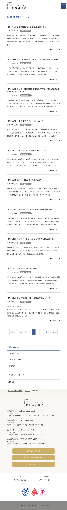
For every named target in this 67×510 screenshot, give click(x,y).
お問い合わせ (33, 464)
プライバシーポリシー (46, 480)
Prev (20, 332)
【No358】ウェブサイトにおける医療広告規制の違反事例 (31, 239)
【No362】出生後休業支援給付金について (25, 121)
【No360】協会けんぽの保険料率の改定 (24, 180)
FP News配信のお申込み (33, 457)
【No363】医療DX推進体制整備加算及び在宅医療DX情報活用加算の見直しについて (33, 90)
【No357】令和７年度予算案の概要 (22, 268)
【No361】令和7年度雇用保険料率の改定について (28, 150)
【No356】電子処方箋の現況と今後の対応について (28, 298)
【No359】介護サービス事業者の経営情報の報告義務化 (30, 209)
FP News (13, 347)
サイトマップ (19, 483)
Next (47, 332)
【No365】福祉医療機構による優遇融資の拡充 (26, 26)
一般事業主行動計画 (19, 480)
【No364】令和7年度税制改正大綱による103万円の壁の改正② (33, 59)
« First (13, 332)
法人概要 (46, 477)
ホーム (19, 477)
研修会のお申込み (33, 451)
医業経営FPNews (25, 31)
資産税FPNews (14, 353)
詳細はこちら (54, 50)
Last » (54, 332)
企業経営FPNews (15, 360)
